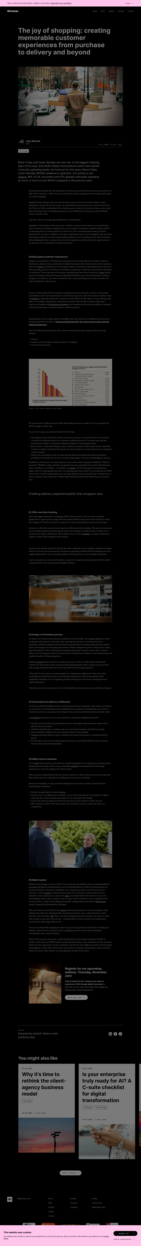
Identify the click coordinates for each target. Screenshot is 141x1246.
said (36, 763)
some (102, 273)
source (22, 176)
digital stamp (100, 901)
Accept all (127, 1233)
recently (74, 766)
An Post (48, 893)
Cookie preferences (124, 1239)
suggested (35, 718)
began (63, 910)
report (40, 267)
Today (67, 896)
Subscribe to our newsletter (60, 3)
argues (40, 662)
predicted (34, 299)
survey (72, 468)
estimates (86, 534)
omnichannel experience (58, 304)
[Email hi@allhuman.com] (31, 1199)
